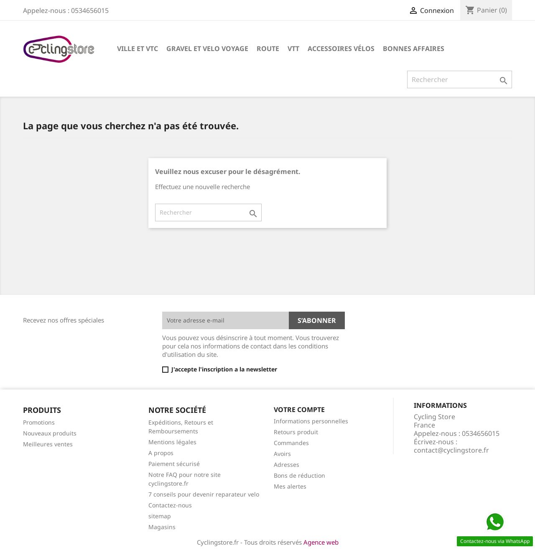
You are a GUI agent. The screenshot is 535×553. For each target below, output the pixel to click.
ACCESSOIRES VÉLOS (341, 48)
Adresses (286, 465)
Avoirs (282, 454)
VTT (293, 48)
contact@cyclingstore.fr (451, 450)
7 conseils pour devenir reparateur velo (203, 494)
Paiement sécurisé (174, 464)
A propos (160, 453)
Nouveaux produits (49, 433)
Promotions (39, 422)
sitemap (159, 516)
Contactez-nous (170, 505)
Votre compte (299, 409)
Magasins (162, 527)
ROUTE (268, 48)
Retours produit (296, 432)
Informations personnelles (311, 421)
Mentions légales (172, 442)
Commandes (291, 443)
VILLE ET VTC (137, 48)
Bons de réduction (299, 475)
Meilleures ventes (48, 444)
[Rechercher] (459, 79)
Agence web (321, 542)
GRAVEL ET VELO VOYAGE (207, 48)
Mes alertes (290, 486)
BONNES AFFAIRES (413, 48)
